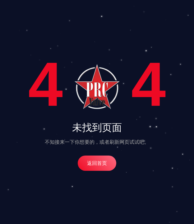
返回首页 (97, 163)
